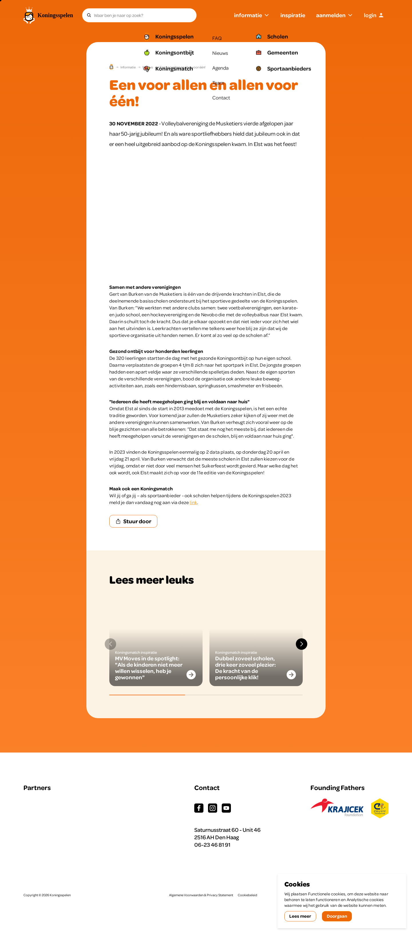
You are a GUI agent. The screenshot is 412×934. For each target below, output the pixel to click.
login (374, 15)
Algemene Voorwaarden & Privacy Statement (201, 895)
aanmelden (334, 15)
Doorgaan (337, 916)
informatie (252, 15)
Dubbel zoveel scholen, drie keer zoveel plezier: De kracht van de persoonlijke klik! (245, 667)
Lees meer (300, 916)
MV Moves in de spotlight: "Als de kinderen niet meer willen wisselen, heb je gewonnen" (149, 667)
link (193, 502)
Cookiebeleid (247, 895)
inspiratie (292, 15)
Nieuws (147, 67)
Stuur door (133, 521)
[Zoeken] (89, 15)
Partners (37, 787)
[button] (301, 644)
